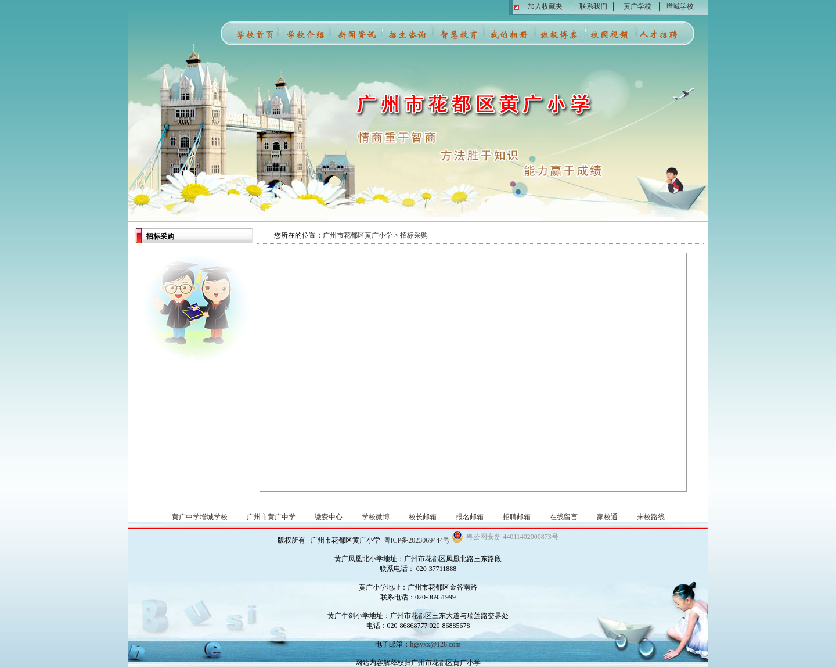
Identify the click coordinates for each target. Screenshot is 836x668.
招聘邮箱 (517, 517)
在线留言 (564, 517)
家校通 (607, 517)
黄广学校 (637, 6)
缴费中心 (329, 517)
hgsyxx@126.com (435, 644)
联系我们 (593, 6)
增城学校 (680, 6)
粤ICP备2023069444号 (417, 540)
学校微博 (376, 517)
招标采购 (414, 235)
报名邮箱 (470, 517)
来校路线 (651, 517)
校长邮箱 (423, 517)
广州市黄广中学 (271, 517)
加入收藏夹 (545, 6)
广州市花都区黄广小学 (357, 235)
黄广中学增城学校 (200, 517)
